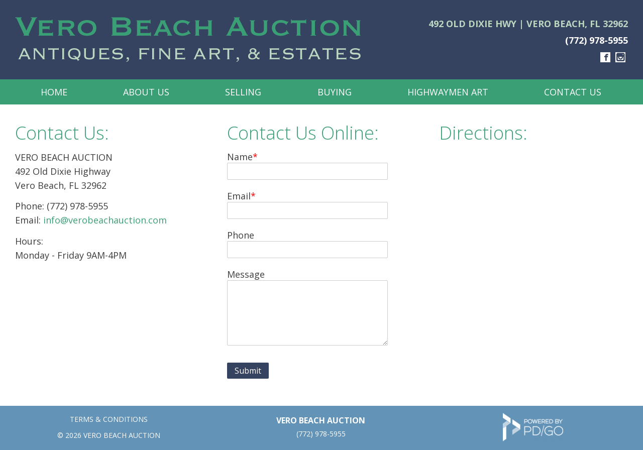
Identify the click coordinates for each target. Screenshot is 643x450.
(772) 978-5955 (596, 40)
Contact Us (572, 92)
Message (246, 274)
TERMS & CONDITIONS (109, 419)
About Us (146, 92)
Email (239, 196)
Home (54, 92)
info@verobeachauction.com (105, 220)
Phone (240, 235)
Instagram (620, 57)
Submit (248, 370)
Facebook (605, 57)
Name (240, 157)
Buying (334, 92)
